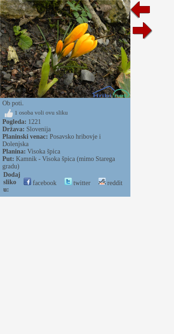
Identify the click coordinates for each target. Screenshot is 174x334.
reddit (110, 183)
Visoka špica (43, 151)
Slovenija (38, 129)
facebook (40, 183)
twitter (77, 183)
